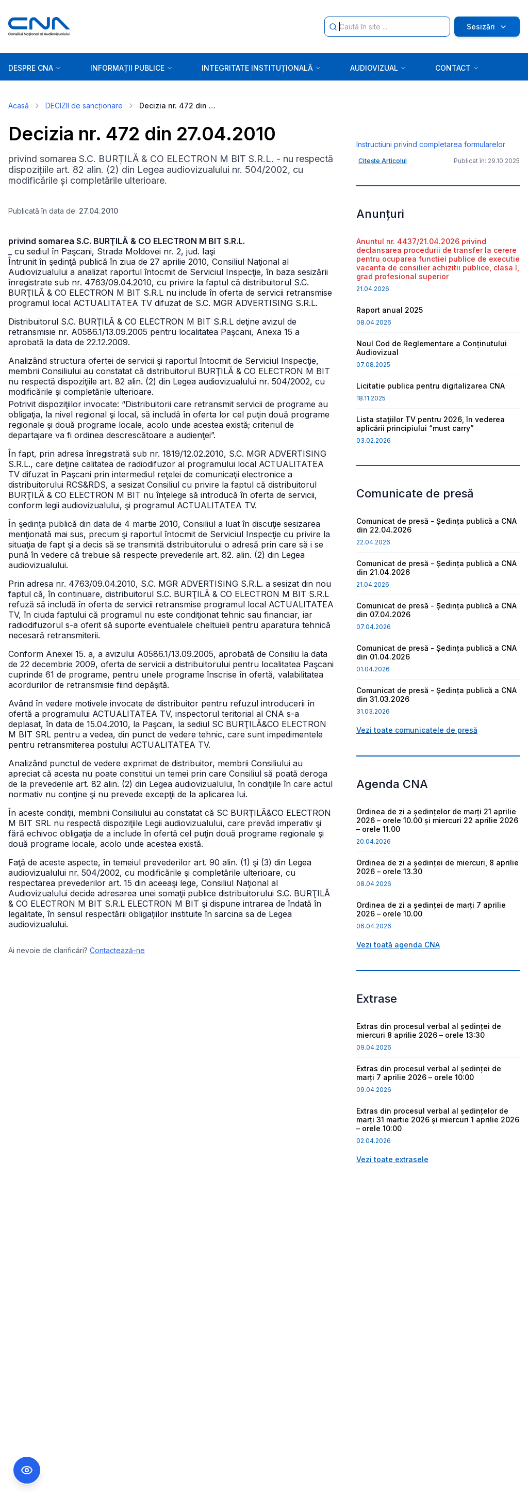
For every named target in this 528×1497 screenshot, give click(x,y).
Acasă (18, 105)
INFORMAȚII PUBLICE (131, 67)
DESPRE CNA (34, 67)
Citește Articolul (382, 223)
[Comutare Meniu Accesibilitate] (26, 1470)
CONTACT (457, 67)
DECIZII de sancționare (84, 105)
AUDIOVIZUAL (378, 67)
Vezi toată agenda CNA (398, 1007)
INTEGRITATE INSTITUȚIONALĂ (261, 67)
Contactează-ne (117, 950)
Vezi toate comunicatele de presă (416, 792)
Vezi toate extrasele (392, 1221)
